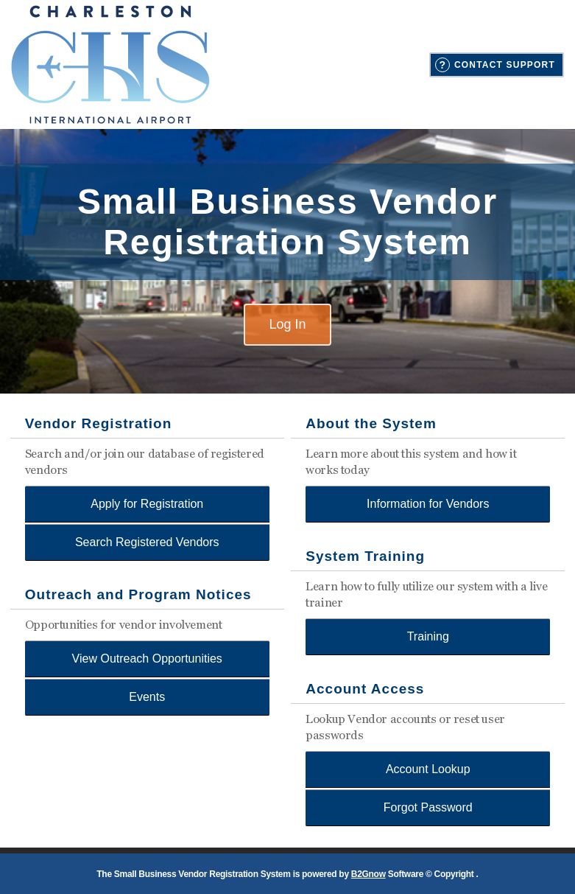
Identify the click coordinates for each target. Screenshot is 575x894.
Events (147, 697)
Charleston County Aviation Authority (110, 64)
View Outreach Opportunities (147, 658)
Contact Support (504, 65)
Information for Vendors (428, 503)
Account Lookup (428, 769)
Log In (287, 324)
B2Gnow (368, 874)
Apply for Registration (147, 503)
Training (428, 636)
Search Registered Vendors (147, 542)
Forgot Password (428, 807)
